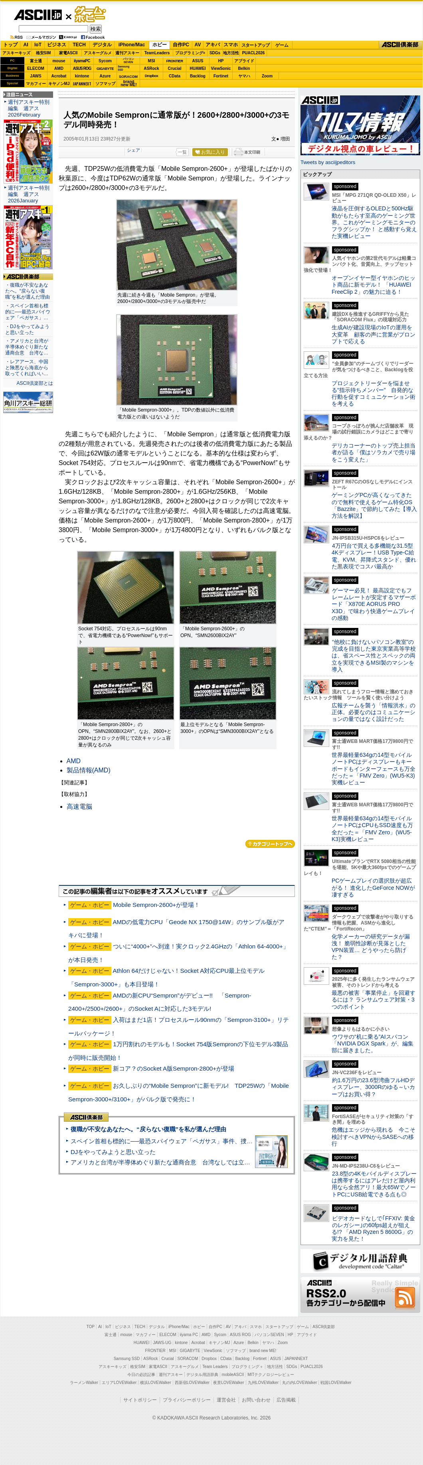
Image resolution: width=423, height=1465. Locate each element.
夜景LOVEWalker (228, 1382)
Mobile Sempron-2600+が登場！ (156, 904)
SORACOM (188, 1358)
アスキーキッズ (16, 53)
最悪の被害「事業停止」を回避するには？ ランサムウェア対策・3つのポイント (373, 1000)
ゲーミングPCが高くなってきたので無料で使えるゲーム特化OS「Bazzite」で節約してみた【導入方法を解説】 (374, 505)
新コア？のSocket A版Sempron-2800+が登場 (173, 1068)
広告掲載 (286, 1400)
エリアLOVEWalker (119, 1382)
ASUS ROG (82, 68)
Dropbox (151, 76)
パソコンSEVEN (128, 60)
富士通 (36, 61)
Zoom (267, 76)
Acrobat (59, 76)
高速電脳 (79, 806)
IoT (38, 45)
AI (26, 45)
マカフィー (36, 83)
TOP (91, 1326)
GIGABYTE (105, 69)
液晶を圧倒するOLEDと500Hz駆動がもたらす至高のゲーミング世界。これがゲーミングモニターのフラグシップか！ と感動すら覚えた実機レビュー (374, 222)
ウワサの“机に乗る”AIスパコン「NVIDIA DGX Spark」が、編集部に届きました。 (372, 1043)
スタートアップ (255, 45)
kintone (82, 76)
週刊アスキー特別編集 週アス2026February (28, 108)
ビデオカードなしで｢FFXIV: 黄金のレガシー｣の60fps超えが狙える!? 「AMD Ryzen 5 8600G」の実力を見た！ (373, 1228)
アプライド (244, 61)
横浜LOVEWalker (155, 1382)
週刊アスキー (127, 53)
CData (174, 76)
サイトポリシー (140, 1400)
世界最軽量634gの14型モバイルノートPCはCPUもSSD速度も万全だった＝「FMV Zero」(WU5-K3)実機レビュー (372, 828)
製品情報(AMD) (89, 770)
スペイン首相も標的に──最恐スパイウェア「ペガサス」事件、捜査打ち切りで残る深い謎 (191, 1141)
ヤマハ (244, 76)
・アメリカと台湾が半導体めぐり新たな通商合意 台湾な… (26, 347)
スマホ (230, 45)
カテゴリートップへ (270, 844)
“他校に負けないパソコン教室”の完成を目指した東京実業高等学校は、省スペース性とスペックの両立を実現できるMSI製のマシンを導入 (374, 656)
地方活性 (231, 53)
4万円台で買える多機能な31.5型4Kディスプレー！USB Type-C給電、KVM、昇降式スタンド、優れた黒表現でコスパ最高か (374, 556)
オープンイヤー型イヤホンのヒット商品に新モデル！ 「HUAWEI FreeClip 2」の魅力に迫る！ (373, 285)
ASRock (151, 68)
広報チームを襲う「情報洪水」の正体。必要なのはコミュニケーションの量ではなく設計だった (373, 712)
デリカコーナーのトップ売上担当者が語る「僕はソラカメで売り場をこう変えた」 (373, 452)
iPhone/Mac (132, 45)
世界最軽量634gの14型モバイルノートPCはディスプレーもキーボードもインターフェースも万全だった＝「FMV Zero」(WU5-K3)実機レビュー (373, 769)
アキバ (213, 45)
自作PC (181, 45)
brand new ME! (262, 1350)
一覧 (182, 152)
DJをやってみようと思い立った (113, 1151)
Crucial (175, 68)
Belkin (244, 68)
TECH (79, 45)
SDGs (215, 53)
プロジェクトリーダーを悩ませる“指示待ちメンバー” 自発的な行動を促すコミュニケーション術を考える (373, 393)
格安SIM (43, 53)
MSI (151, 61)
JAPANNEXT (82, 84)
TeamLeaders (157, 53)
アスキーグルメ (98, 53)
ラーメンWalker (84, 1382)
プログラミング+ (190, 53)
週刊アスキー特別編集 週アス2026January (28, 194)
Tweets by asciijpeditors (327, 162)
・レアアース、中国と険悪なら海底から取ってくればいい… (26, 367)
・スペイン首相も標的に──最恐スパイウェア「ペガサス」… (27, 312)
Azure (105, 76)
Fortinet (220, 76)
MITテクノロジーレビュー (270, 1374)
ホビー (159, 45)
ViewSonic (221, 68)
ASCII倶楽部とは (34, 383)
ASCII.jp (38, 15)
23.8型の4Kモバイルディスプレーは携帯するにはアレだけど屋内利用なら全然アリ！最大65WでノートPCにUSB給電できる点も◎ (374, 1184)
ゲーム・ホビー (91, 14)
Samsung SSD (127, 1358)
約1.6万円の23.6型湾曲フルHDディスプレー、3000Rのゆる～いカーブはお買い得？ (373, 1087)
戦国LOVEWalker (335, 1382)
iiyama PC (189, 1334)
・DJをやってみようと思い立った (27, 329)
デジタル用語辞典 (202, 1374)
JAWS (35, 76)
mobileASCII (233, 1374)
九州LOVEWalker (263, 1382)
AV (198, 45)
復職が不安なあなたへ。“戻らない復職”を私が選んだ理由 (148, 1129)
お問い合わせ (256, 1400)
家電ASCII (68, 53)
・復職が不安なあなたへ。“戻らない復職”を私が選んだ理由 (27, 291)
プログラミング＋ (247, 1366)
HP (221, 61)
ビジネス (56, 45)
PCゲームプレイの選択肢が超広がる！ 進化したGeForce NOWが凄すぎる (373, 887)
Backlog (198, 76)
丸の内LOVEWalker (299, 1382)
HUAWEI (198, 68)
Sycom (105, 61)
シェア (133, 150)
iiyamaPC (82, 61)
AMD (58, 68)
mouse (58, 61)
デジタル (102, 45)
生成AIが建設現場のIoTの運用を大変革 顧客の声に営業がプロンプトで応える (373, 334)
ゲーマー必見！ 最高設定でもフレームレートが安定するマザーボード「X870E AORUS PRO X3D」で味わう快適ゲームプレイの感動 (374, 604)
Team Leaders (214, 1366)
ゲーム (282, 45)
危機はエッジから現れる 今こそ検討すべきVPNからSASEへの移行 (373, 1136)
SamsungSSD (123, 68)
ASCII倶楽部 (400, 45)
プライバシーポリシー (187, 1400)
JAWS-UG (162, 1342)
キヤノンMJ (59, 83)
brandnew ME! (129, 83)
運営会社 (226, 1400)
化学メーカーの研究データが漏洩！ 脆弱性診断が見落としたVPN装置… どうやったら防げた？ (371, 946)
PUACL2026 (253, 53)
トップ (10, 45)
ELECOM (35, 68)
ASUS (198, 61)
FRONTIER (174, 61)
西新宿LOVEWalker (192, 1382)
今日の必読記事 (141, 1374)
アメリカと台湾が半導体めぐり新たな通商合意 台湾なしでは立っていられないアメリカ (190, 1162)
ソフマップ (105, 83)
